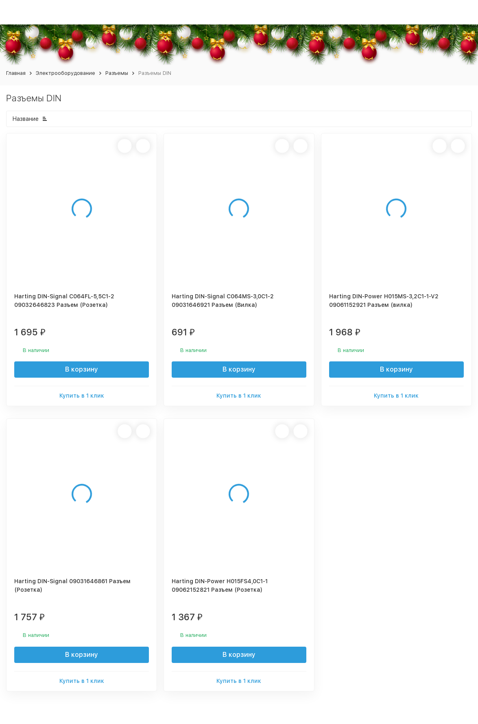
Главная (16, 73)
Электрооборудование (65, 73)
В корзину (81, 369)
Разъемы (116, 73)
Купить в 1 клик (81, 395)
